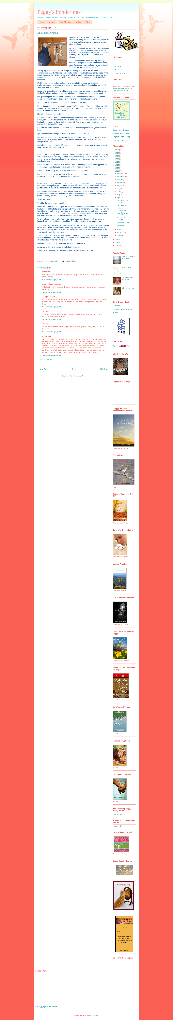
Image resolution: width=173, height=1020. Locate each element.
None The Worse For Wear (122, 214)
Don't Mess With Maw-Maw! (127, 278)
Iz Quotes (116, 70)
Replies (78, 22)
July (118, 189)
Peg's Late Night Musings (121, 137)
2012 (117, 239)
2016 (117, 162)
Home (42, 22)
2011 (117, 242)
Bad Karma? (121, 226)
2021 (117, 150)
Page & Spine (117, 814)
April (119, 198)
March (119, 229)
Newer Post (43, 369)
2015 (117, 165)
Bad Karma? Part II (123, 223)
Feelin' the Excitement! (122, 209)
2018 (117, 156)
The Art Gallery (127, 267)
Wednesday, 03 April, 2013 (51, 280)
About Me (52, 22)
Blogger (96, 1015)
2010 (117, 245)
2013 (117, 171)
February (120, 232)
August (119, 185)
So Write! (116, 312)
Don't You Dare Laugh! (122, 219)
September (121, 183)
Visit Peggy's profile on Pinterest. (46, 1007)
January (120, 235)
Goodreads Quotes (119, 73)
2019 (117, 153)
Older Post (103, 369)
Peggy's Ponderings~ (60, 12)
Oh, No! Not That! (128, 288)
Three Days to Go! (123, 205)
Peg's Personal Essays (121, 133)
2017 (117, 159)
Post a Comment (46, 359)
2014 (117, 168)
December (121, 173)
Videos (88, 22)
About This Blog (65, 22)
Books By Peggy (118, 140)
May (118, 195)
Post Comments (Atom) (78, 376)
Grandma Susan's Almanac (122, 309)
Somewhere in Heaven (121, 130)
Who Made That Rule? (122, 201)
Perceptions (117, 66)
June (119, 192)
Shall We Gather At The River (128, 258)
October (120, 180)
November (121, 177)
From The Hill (117, 306)
